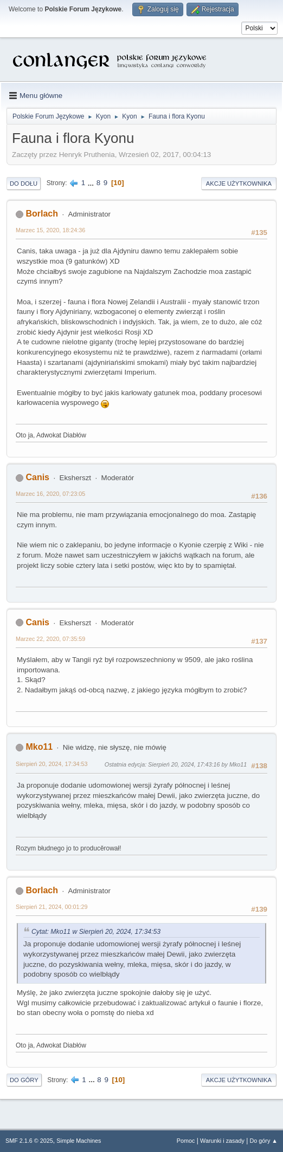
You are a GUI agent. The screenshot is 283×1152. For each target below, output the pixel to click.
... (92, 183)
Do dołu (23, 183)
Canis (37, 477)
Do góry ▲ (264, 1140)
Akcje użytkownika (239, 183)
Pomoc (186, 1140)
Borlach (41, 213)
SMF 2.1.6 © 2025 (29, 1140)
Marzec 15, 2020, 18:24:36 (50, 230)
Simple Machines (78, 1140)
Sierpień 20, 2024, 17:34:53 (51, 764)
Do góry (24, 1080)
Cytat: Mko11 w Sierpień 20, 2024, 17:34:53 (95, 931)
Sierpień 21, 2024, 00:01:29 (51, 907)
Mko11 (39, 746)
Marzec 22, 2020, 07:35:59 (50, 639)
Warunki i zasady (222, 1140)
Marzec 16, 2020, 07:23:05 (50, 493)
